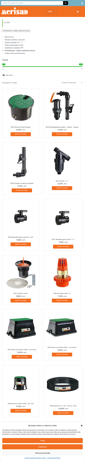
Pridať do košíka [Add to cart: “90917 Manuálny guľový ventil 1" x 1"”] (63, 246)
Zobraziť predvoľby (42, 453)
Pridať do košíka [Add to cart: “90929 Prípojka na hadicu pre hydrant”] (22, 190)
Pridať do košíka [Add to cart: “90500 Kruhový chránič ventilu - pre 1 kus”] (20, 410)
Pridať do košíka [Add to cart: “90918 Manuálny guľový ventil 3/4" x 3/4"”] (20, 244)
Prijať (42, 441)
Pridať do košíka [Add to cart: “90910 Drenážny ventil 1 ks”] (62, 300)
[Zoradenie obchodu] (71, 82)
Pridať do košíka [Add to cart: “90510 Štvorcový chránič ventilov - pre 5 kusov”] (62, 354)
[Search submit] (65, 3)
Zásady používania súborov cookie (35, 458)
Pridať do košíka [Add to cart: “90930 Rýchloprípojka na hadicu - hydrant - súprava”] (62, 134)
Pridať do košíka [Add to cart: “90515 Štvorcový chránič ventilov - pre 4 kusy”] (22, 356)
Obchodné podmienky (54, 458)
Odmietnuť (42, 447)
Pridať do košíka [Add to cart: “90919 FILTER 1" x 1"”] (62, 188)
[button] (82, 425)
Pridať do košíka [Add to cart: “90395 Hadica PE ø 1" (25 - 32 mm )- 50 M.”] (63, 413)
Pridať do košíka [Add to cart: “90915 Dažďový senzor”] (20, 300)
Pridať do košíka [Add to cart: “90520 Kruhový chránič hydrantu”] (20, 134)
